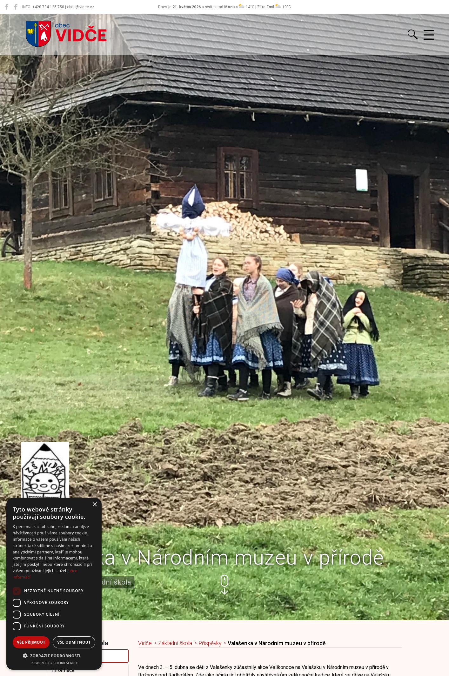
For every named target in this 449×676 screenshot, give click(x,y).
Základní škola (175, 643)
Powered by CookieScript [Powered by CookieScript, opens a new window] (54, 662)
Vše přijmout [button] (31, 642)
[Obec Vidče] (6, 7)
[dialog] (54, 584)
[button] (224, 585)
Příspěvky (209, 643)
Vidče (145, 643)
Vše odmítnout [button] (73, 642)
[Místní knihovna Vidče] (15, 7)
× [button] (94, 504)
